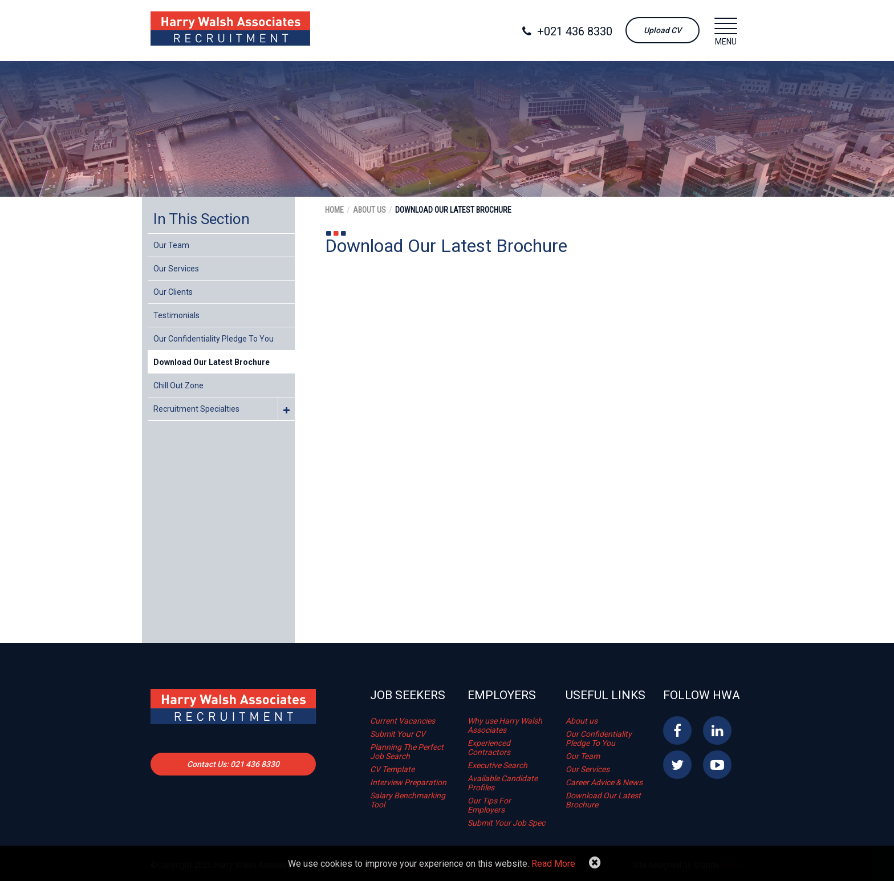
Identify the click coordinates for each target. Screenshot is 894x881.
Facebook (677, 730)
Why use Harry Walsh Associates (505, 725)
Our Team (171, 245)
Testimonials (176, 315)
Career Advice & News (604, 782)
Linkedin (717, 730)
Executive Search (497, 765)
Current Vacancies (402, 720)
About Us (369, 209)
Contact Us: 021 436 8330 (233, 764)
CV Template (392, 769)
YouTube (717, 764)
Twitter (677, 764)
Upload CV (662, 30)
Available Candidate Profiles (503, 783)
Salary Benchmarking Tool (407, 800)
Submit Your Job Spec (506, 822)
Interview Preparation (408, 782)
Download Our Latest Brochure (211, 362)
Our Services (176, 268)
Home (334, 209)
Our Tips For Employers (489, 805)
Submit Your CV (397, 733)
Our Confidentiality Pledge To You (213, 338)
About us (582, 720)
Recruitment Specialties (196, 408)
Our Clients (173, 292)
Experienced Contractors (489, 747)
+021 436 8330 (567, 31)
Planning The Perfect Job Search (407, 751)
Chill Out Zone (178, 385)
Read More (553, 863)
